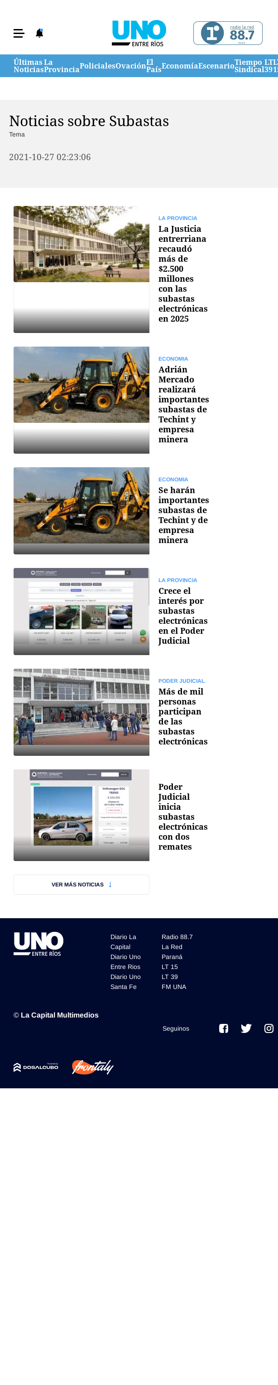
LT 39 (268, 66)
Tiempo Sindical (249, 66)
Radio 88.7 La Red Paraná (177, 946)
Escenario (216, 65)
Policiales (97, 65)
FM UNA (174, 986)
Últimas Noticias (29, 66)
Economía (180, 65)
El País (154, 66)
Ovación (130, 65)
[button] (19, 33)
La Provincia (62, 66)
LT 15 (170, 966)
